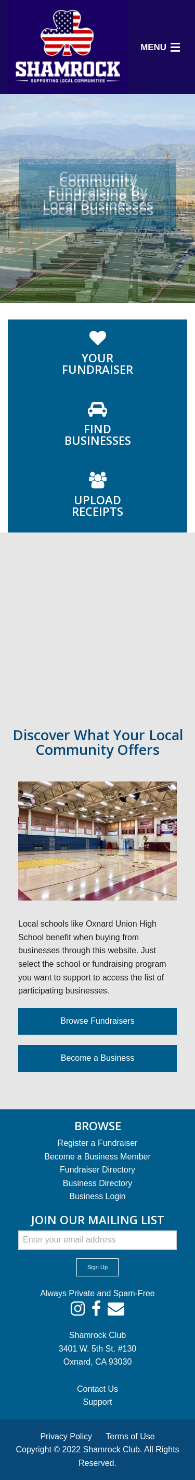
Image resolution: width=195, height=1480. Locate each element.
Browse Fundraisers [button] (97, 1020)
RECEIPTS (97, 505)
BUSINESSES (97, 434)
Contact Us (97, 1388)
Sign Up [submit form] (97, 1267)
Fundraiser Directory (97, 1169)
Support (97, 1402)
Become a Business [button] (97, 1057)
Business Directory (97, 1183)
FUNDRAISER (97, 363)
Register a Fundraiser (98, 1143)
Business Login (97, 1196)
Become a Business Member (97, 1156)
